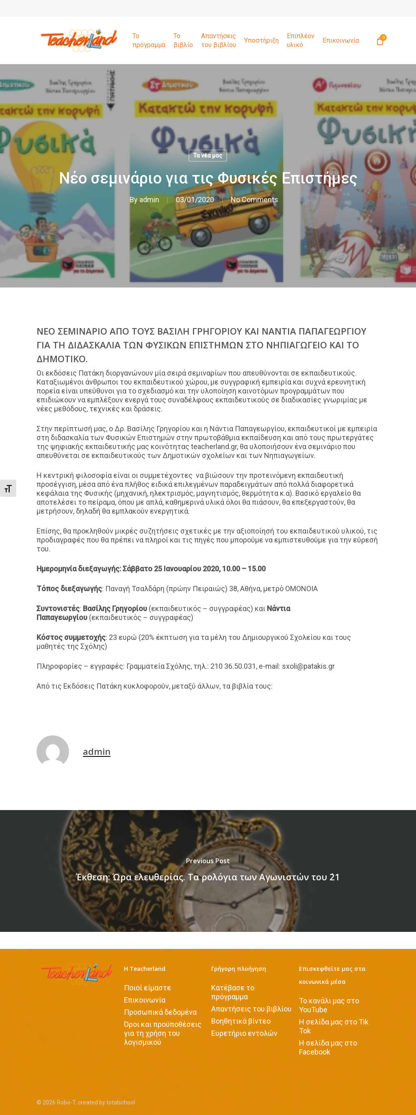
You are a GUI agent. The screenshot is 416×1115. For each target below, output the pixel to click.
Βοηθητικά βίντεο (241, 1021)
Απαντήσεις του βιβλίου (251, 1009)
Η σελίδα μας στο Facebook (328, 1047)
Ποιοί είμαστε (147, 987)
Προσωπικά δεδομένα (160, 1012)
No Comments (254, 199)
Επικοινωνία (144, 1000)
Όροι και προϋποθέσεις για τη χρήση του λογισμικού (163, 1033)
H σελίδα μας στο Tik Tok (333, 1026)
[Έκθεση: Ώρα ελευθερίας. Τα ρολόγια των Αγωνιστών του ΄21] (208, 871)
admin (149, 199)
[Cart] (379, 41)
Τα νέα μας (207, 155)
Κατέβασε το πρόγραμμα (232, 992)
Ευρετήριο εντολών (244, 1033)
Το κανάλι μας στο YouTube (329, 1005)
